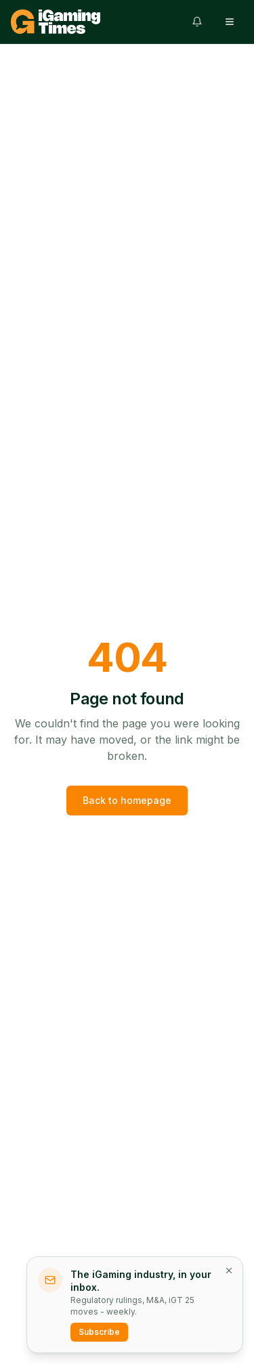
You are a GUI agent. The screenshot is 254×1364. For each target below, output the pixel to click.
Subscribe (99, 1332)
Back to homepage (127, 800)
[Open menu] (229, 21)
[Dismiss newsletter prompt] (229, 1270)
